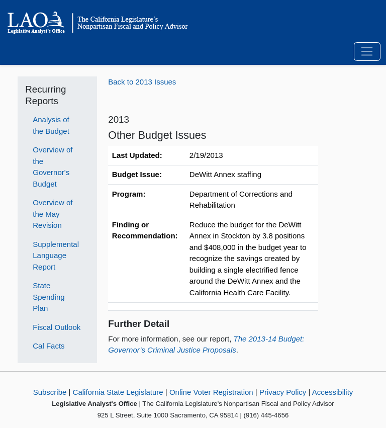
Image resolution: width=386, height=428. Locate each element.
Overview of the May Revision (52, 213)
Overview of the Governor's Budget (52, 166)
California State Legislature (118, 392)
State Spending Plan (48, 296)
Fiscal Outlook (56, 327)
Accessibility (332, 392)
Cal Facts (48, 345)
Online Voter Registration (211, 392)
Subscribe (50, 392)
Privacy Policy (282, 392)
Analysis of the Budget (51, 125)
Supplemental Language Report (56, 255)
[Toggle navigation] (367, 51)
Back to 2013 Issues (142, 81)
